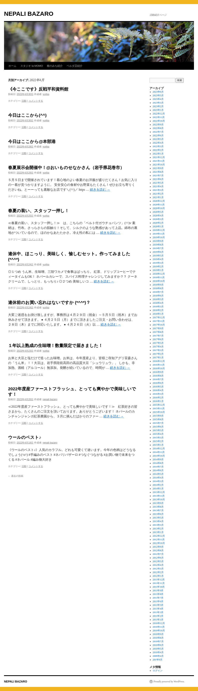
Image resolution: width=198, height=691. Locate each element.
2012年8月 (158, 550)
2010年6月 (158, 645)
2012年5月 (158, 561)
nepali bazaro (50, 399)
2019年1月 (158, 270)
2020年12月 (159, 201)
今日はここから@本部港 (32, 141)
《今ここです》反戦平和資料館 (38, 89)
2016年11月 (159, 364)
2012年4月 (158, 565)
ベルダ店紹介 (74, 65)
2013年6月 (158, 514)
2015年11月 (159, 408)
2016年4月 (158, 390)
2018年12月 (159, 273)
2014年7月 (158, 466)
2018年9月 (158, 284)
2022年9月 (158, 124)
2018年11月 (159, 277)
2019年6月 (158, 252)
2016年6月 (158, 383)
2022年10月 (159, 121)
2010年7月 (158, 641)
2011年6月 (158, 601)
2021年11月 (159, 161)
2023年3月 (158, 102)
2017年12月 (159, 317)
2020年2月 (158, 222)
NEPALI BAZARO (28, 13)
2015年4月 (158, 434)
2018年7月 (158, 292)
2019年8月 (158, 244)
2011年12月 (159, 579)
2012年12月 (159, 535)
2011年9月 (158, 590)
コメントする (35, 100)
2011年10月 (159, 586)
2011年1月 (158, 619)
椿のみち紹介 (55, 65)
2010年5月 (158, 648)
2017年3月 (158, 350)
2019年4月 (158, 259)
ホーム (12, 65)
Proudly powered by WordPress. (169, 681)
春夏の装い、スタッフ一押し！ (38, 210)
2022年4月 (158, 142)
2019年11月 (159, 233)
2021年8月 (158, 171)
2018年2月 (158, 310)
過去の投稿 (15, 476)
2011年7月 (158, 597)
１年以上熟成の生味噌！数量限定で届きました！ (55, 345)
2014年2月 (158, 485)
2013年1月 (158, 532)
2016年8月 (158, 375)
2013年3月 (158, 525)
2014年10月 (159, 455)
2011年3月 (158, 612)
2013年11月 (159, 495)
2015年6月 (158, 426)
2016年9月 (158, 372)
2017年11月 (159, 321)
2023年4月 (158, 99)
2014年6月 (158, 470)
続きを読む (100, 189)
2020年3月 (158, 219)
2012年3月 (158, 568)
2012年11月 (159, 539)
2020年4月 (158, 215)
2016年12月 (159, 361)
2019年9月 (158, 241)
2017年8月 (158, 332)
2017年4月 (158, 346)
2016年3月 (158, 394)
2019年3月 (158, 262)
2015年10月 (159, 412)
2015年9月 (158, 415)
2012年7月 (158, 554)
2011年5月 (158, 605)
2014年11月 (159, 452)
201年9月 (157, 659)
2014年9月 (158, 459)
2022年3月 (158, 146)
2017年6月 (158, 339)
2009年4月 (158, 656)
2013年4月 (158, 521)
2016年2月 (158, 397)
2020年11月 (159, 204)
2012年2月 (158, 572)
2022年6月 (158, 135)
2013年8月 (158, 506)
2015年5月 (158, 430)
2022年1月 (158, 153)
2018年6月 (158, 295)
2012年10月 (159, 543)
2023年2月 (158, 106)
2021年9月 (158, 168)
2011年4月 (158, 608)
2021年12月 (159, 157)
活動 (24, 100)
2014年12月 (159, 448)
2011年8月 (158, 594)
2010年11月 (159, 626)
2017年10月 (159, 324)
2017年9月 (158, 328)
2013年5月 (158, 517)
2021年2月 (158, 193)
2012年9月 (158, 546)
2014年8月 (158, 463)
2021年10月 (159, 164)
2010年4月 (158, 652)
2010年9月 (158, 634)
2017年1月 (158, 357)
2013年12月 (159, 492)
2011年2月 (158, 616)
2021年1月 (158, 197)
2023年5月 (158, 95)
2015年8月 (158, 419)
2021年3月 (158, 190)
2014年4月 (158, 477)
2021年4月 (158, 186)
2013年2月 (158, 528)
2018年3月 (158, 306)
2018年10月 (159, 281)
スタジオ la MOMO (31, 65)
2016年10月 (159, 368)
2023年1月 (158, 110)
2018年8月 (158, 288)
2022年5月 (158, 139)
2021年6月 (158, 179)
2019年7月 (158, 248)
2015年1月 (158, 444)
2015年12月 (159, 404)
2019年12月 (159, 230)
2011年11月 (159, 583)
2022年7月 (158, 131)
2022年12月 (159, 113)
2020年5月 (158, 212)
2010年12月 (159, 623)
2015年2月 (158, 441)
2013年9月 (158, 503)
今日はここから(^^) (27, 115)
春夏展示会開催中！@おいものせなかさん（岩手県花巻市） (66, 167)
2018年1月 (158, 313)
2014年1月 (158, 488)
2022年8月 (158, 128)
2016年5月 (158, 386)
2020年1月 (158, 226)
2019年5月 (158, 255)
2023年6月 (158, 91)
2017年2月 (158, 353)
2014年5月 (158, 474)
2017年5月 (158, 343)
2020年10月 (159, 208)
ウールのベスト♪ (24, 437)
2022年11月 (159, 117)
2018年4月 (158, 303)
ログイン (157, 670)
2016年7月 (158, 379)
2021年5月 (158, 182)
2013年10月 (159, 499)
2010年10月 (159, 630)
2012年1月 (158, 576)
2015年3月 (158, 437)
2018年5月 (158, 299)
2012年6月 (158, 557)
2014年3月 (158, 481)
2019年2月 (158, 266)
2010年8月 (158, 637)
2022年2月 (158, 150)
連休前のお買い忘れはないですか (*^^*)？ (49, 302)
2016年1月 (158, 401)
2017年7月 (158, 335)
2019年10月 (159, 237)
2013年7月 (158, 510)
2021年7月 (158, 175)
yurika (46, 94)
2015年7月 (158, 423)
